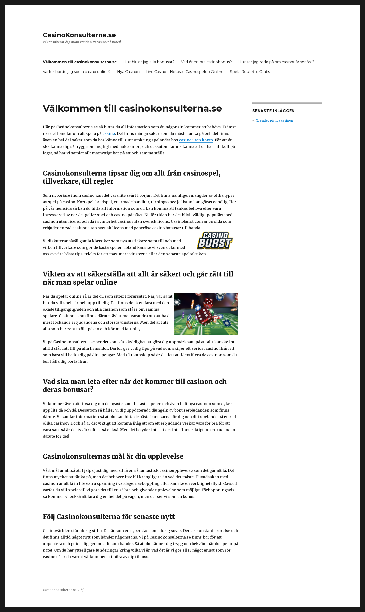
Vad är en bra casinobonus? (206, 62)
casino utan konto (196, 140)
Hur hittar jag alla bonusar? (149, 62)
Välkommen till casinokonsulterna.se (80, 62)
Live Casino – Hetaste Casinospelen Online (184, 72)
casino (108, 133)
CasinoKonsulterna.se (79, 35)
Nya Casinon (128, 72)
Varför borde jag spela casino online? (77, 72)
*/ (82, 590)
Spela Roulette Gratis (250, 72)
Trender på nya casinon (274, 121)
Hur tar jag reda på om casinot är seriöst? (276, 62)
